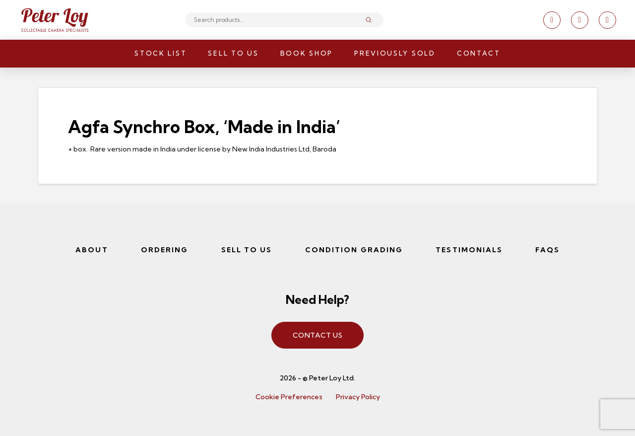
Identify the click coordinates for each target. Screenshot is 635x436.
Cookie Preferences (288, 396)
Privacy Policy (358, 396)
